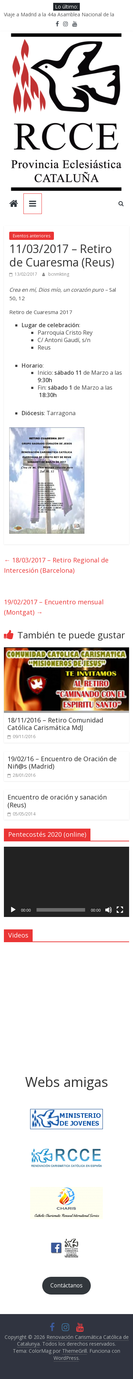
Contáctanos (66, 1285)
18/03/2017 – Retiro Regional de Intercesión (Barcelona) (56, 565)
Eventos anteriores (31, 236)
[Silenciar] (108, 909)
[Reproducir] (13, 909)
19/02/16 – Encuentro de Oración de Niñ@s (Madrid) (62, 762)
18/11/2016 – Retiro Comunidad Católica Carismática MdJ (55, 724)
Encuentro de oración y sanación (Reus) (57, 801)
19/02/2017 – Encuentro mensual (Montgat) (54, 607)
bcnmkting (58, 274)
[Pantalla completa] (119, 909)
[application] (66, 882)
